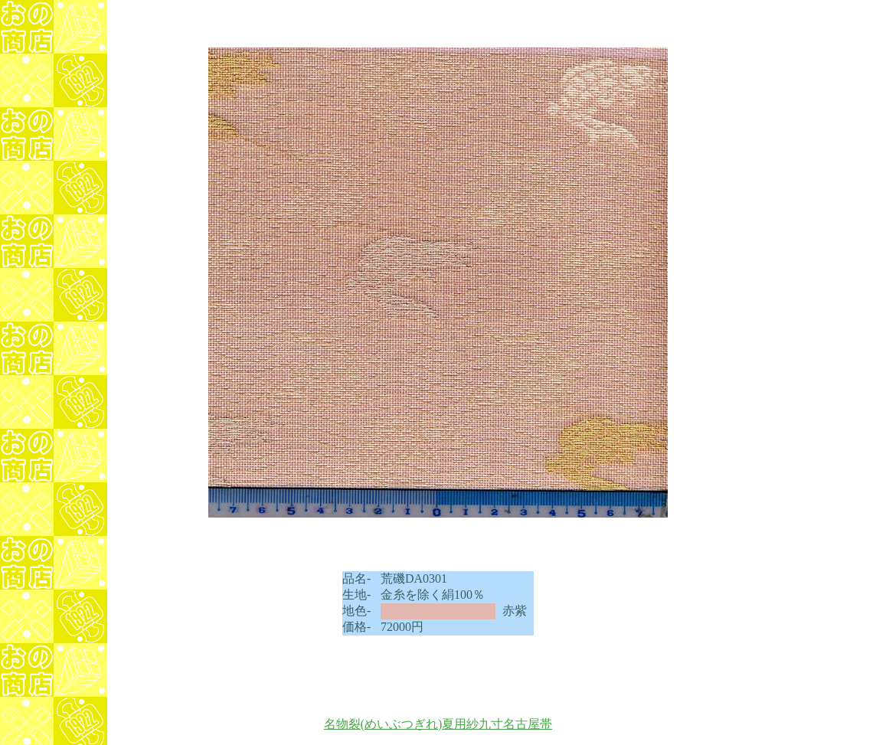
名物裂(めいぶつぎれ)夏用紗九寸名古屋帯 (438, 723)
